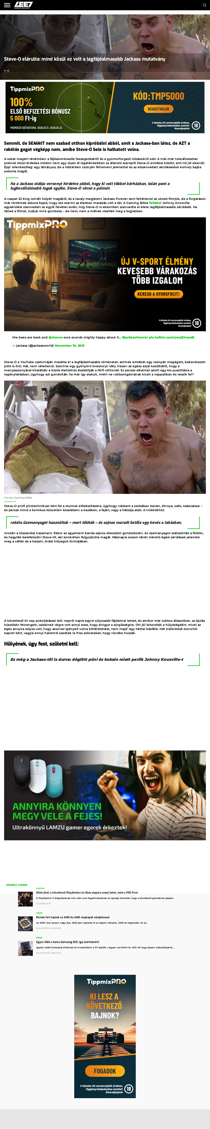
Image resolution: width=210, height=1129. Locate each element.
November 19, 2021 (70, 345)
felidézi (155, 203)
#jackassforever (135, 337)
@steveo (56, 337)
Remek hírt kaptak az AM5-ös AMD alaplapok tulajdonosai (73, 917)
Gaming (40, 888)
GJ (37, 903)
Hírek (39, 913)
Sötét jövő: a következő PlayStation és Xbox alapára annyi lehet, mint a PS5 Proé (87, 892)
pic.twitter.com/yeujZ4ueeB (171, 337)
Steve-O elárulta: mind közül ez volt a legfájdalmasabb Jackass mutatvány (84, 59)
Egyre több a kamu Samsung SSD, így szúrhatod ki (67, 942)
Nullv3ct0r (42, 928)
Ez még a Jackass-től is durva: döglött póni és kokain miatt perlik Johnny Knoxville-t (96, 659)
